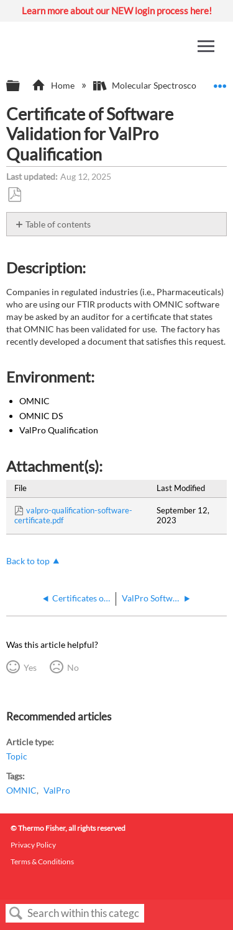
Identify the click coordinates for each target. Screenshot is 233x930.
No (73, 667)
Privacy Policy (33, 844)
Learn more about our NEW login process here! (117, 10)
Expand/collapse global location (220, 82)
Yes (30, 667)
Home (54, 85)
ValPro (56, 790)
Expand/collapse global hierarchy (21, 86)
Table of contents (58, 224)
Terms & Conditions (42, 861)
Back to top (28, 561)
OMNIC (21, 790)
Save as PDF (14, 195)
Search (16, 913)
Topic (16, 756)
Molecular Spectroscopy (150, 85)
